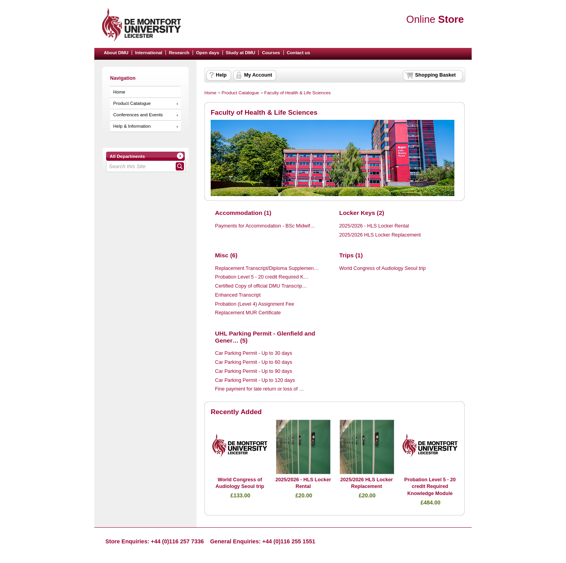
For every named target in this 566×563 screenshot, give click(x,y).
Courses (271, 52)
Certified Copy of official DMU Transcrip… (261, 286)
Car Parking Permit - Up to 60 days (253, 362)
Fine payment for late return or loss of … (259, 389)
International (148, 52)
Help (221, 75)
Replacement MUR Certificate (248, 312)
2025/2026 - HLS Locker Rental (374, 226)
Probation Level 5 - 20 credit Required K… (262, 277)
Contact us (299, 52)
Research (179, 52)
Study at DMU (240, 52)
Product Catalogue (132, 103)
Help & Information (132, 126)
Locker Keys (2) (361, 212)
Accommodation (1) (243, 212)
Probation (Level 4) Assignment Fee (254, 304)
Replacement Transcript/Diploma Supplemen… (267, 268)
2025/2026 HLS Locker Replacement (380, 235)
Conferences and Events (138, 114)
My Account (258, 75)
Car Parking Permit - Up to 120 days (255, 380)
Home (119, 92)
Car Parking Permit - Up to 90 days (253, 371)
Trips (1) (351, 255)
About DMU (116, 52)
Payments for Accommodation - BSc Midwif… (265, 226)
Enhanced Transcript (238, 295)
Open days (207, 52)
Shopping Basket (435, 75)
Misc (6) (226, 255)
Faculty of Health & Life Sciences (297, 92)
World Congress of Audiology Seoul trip (382, 268)
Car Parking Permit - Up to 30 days (253, 353)
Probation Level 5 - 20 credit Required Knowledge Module (430, 486)
